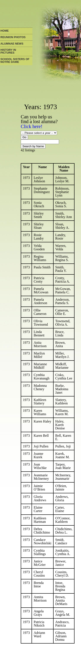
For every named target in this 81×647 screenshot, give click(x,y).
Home (4, 30)
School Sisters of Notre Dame (14, 60)
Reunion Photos (12, 37)
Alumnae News (11, 43)
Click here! (31, 126)
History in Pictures (8, 51)
